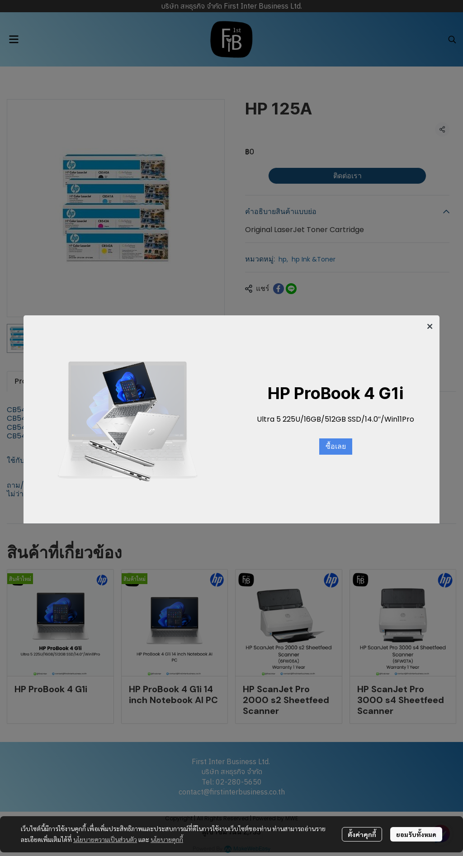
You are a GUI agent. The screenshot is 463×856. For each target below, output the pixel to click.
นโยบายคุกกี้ (167, 839)
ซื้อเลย (336, 447)
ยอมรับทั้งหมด (416, 834)
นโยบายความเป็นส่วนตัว (105, 839)
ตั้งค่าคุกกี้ (362, 834)
